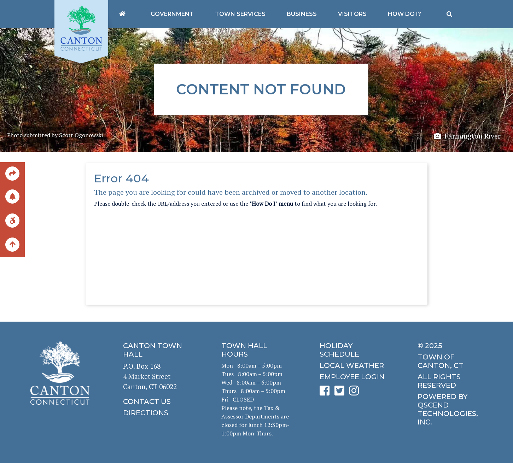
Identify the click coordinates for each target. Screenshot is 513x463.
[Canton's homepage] (122, 14)
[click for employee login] (355, 377)
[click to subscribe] (12, 196)
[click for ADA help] (12, 220)
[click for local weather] (355, 365)
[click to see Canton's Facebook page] (326, 392)
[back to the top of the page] (12, 245)
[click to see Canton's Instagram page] (355, 392)
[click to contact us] (158, 401)
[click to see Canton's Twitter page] (341, 392)
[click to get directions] (158, 413)
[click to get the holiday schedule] (355, 349)
